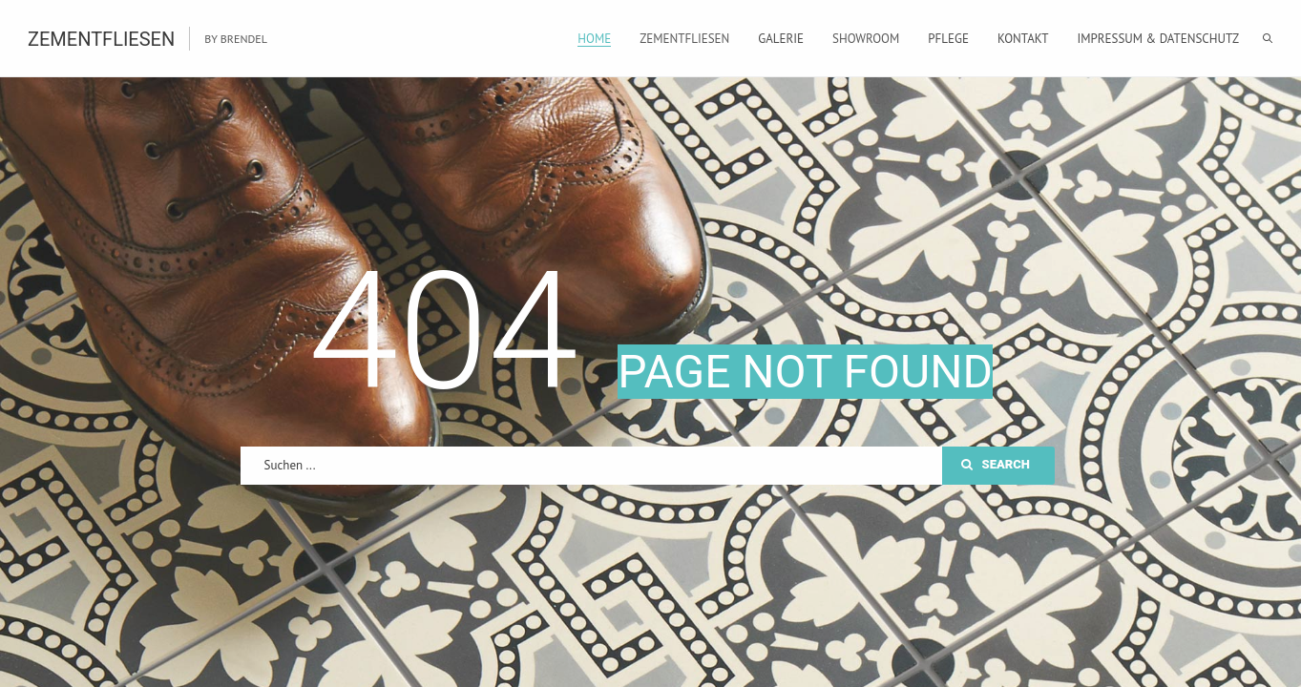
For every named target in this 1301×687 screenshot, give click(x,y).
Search (995, 464)
